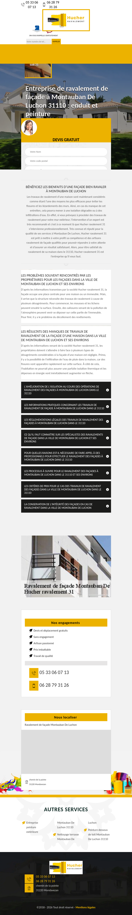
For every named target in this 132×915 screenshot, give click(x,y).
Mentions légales (86, 907)
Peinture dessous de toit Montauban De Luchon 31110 (99, 834)
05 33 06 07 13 (29, 4)
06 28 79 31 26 (50, 4)
